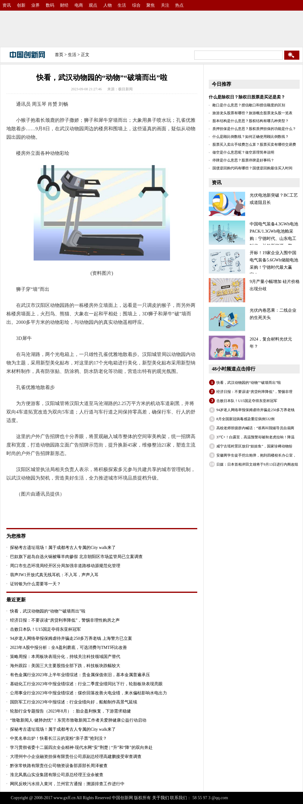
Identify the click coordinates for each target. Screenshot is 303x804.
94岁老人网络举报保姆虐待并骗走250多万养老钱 (255, 410)
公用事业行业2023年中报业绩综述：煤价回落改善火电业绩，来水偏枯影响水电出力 (88, 693)
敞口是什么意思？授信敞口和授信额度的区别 (248, 105)
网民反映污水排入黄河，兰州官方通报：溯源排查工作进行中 (67, 784)
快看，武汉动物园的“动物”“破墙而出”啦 (47, 611)
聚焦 (150, 5)
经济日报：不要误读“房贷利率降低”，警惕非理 (254, 392)
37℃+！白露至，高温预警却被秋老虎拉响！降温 (255, 437)
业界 (35, 5)
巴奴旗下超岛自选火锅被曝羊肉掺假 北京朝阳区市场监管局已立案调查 (76, 556)
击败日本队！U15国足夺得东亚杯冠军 (45, 629)
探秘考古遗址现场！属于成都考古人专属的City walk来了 (63, 547)
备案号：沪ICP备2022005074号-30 (260, 798)
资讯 (6, 5)
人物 (107, 5)
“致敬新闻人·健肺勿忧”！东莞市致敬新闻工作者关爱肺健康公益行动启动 (78, 720)
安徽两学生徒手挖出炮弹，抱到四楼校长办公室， (256, 455)
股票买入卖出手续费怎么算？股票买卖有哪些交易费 (254, 144)
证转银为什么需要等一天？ (35, 584)
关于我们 (160, 798)
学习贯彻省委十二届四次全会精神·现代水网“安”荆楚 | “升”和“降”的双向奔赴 (81, 747)
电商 (79, 5)
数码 (50, 5)
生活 (122, 5)
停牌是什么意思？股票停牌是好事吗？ (243, 160)
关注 (165, 5)
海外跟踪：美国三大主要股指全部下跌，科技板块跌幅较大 (65, 665)
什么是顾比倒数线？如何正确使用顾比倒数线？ (250, 137)
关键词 (23, 510)
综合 (136, 5)
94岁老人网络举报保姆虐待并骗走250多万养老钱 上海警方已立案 (71, 638)
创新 (21, 5)
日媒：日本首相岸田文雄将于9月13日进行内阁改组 (257, 464)
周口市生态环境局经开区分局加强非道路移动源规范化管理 (65, 565)
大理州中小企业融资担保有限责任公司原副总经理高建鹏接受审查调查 (76, 756)
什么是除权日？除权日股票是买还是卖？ (247, 97)
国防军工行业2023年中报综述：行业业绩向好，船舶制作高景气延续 (73, 702)
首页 (59, 54)
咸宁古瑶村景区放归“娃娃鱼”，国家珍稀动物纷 (254, 446)
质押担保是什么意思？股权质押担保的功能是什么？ (254, 129)
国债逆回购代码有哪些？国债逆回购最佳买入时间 (252, 168)
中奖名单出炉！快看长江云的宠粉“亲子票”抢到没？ (58, 738)
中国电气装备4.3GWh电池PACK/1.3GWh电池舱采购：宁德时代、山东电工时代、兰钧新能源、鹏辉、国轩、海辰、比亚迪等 (253, 238)
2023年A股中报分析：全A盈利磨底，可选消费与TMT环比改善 (68, 647)
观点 (93, 5)
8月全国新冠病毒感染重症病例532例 (245, 419)
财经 (64, 5)
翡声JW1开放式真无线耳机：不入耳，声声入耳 (54, 575)
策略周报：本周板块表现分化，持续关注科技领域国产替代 (65, 656)
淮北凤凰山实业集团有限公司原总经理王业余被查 (56, 774)
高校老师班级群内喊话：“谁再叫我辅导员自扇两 (255, 428)
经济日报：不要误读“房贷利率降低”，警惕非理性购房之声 (65, 620)
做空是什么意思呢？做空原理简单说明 (243, 152)
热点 (179, 5)
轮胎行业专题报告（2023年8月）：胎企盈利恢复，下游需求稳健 (70, 711)
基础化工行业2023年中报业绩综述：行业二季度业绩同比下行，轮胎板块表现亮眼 (86, 684)
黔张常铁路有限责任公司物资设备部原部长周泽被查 (59, 765)
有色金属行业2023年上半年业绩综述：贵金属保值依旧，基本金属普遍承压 (80, 675)
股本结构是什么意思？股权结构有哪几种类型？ (250, 121)
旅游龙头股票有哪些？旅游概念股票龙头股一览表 (252, 113)
